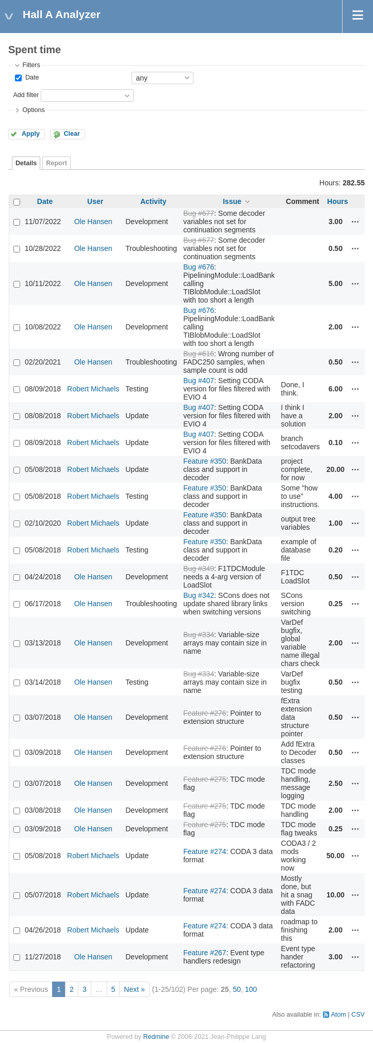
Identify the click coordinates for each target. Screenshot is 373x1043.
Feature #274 (204, 851)
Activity (153, 201)
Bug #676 (198, 267)
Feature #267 (204, 953)
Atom (338, 1014)
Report (56, 163)
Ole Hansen (93, 221)
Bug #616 (198, 354)
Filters (31, 65)
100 (251, 989)
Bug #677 (198, 213)
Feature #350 (204, 461)
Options (33, 110)
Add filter (26, 95)
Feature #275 (204, 779)
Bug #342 (198, 595)
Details (26, 163)
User (95, 201)
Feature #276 (204, 713)
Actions (355, 221)
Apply (31, 133)
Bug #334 (198, 634)
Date (31, 77)
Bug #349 (198, 568)
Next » (134, 989)
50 (237, 989)
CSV (358, 1014)
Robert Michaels (93, 389)
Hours (337, 201)
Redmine (156, 1036)
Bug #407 (198, 380)
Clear (71, 133)
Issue (232, 201)
